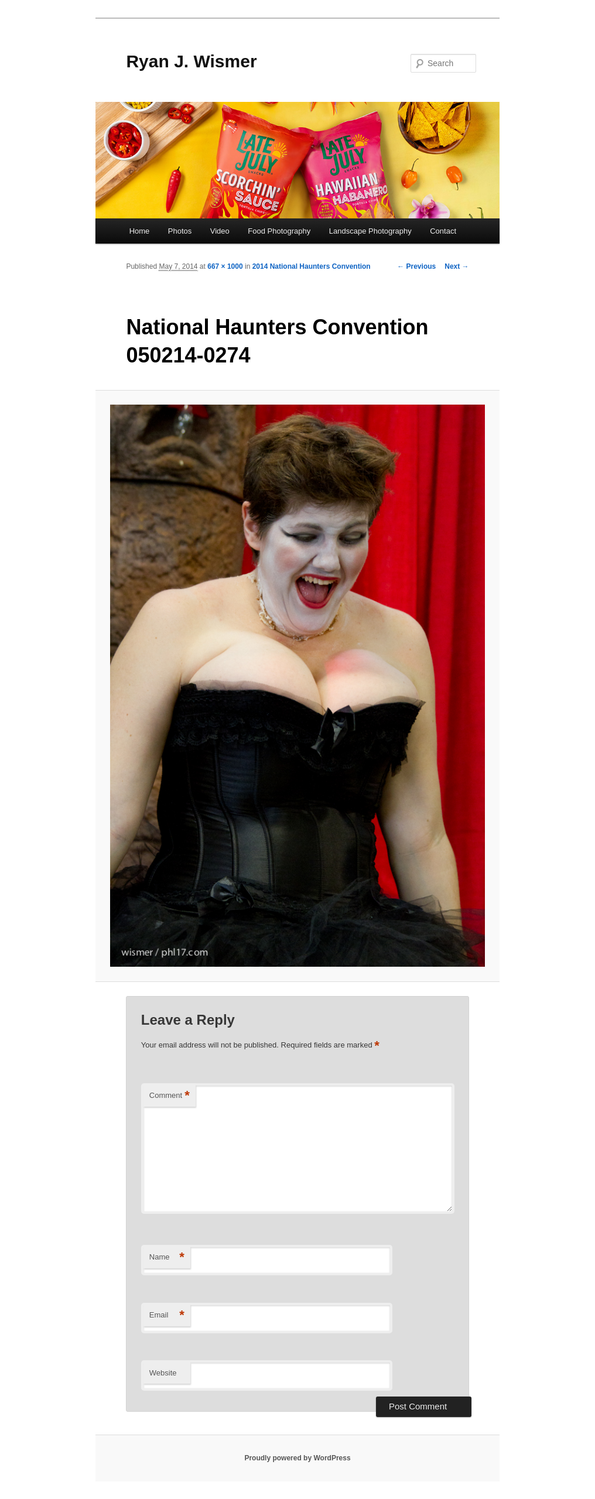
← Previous (416, 266)
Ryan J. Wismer (191, 61)
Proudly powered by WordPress (297, 1458)
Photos (180, 231)
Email (166, 1315)
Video (220, 231)
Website (163, 1372)
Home (139, 231)
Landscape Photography (370, 231)
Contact (443, 231)
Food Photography (279, 231)
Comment (169, 1095)
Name (166, 1257)
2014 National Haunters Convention (311, 266)
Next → (456, 266)
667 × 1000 (224, 266)
